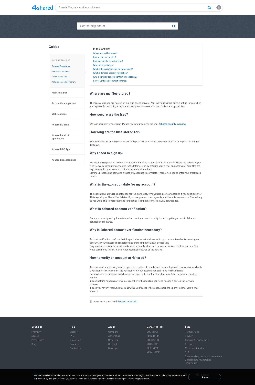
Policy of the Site (59, 77)
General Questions (61, 66)
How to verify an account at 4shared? (110, 81)
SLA (187, 352)
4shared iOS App (61, 149)
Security (189, 344)
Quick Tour (75, 340)
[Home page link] (42, 7)
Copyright (113, 344)
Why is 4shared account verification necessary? (115, 77)
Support (74, 332)
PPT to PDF (152, 348)
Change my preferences (138, 379)
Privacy (189, 336)
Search (35, 336)
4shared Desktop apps (64, 160)
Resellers (113, 340)
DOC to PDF (153, 332)
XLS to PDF (152, 344)
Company (113, 332)
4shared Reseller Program (64, 82)
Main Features (59, 92)
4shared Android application (61, 137)
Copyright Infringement (197, 340)
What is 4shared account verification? (110, 73)
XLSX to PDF (153, 352)
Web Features (59, 114)
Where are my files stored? (105, 53)
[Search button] (209, 7)
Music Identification (195, 348)
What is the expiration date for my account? (113, 69)
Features (74, 344)
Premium (36, 332)
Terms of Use (192, 332)
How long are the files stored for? (108, 61)
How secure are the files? (104, 57)
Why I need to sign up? (103, 65)
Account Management (64, 103)
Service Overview (61, 60)
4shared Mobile (60, 124)
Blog (34, 344)
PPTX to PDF (153, 336)
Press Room (38, 340)
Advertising (114, 336)
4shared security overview (172, 124)
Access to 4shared (60, 71)
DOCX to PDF (153, 340)
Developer (113, 348)
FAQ (72, 336)
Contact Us (75, 348)
